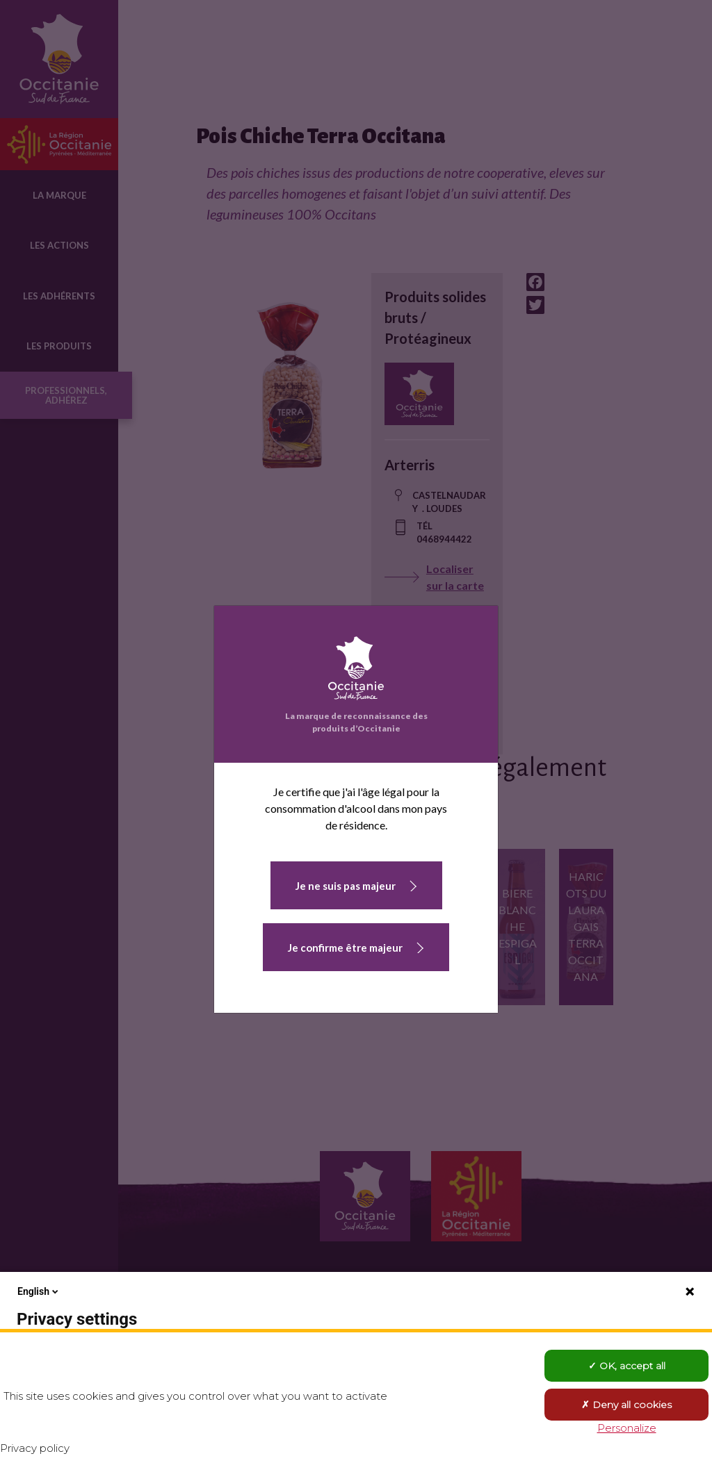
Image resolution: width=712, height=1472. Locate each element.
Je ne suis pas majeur (346, 885)
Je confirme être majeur (345, 947)
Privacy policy (35, 1448)
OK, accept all (626, 1365)
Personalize (626, 1427)
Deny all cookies (626, 1404)
